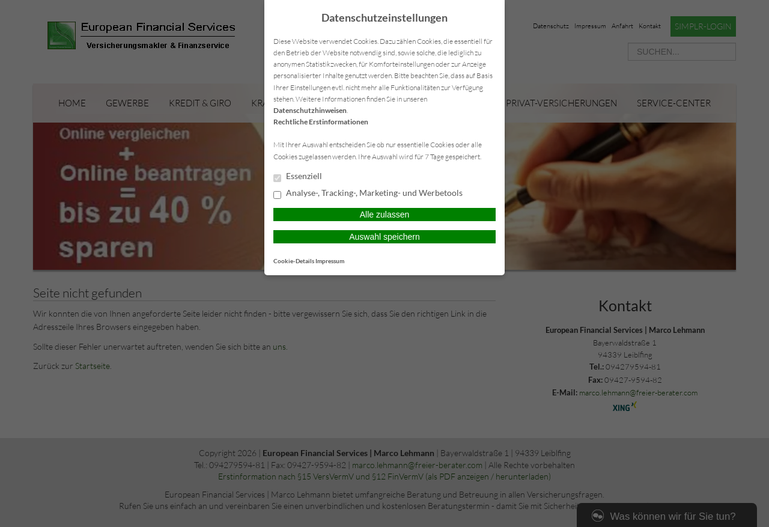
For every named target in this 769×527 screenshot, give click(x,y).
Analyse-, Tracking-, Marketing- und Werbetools (368, 193)
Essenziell (297, 176)
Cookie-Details (293, 260)
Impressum (329, 260)
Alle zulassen (385, 214)
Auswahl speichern (384, 237)
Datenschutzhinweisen (310, 110)
